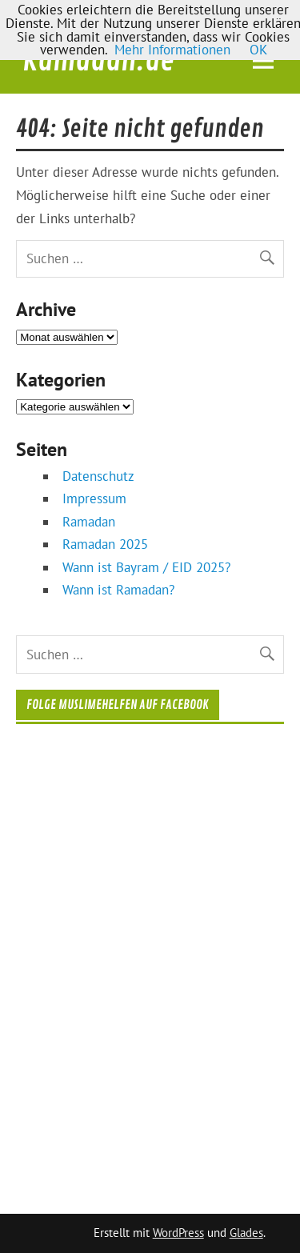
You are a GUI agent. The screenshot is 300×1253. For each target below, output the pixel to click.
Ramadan (88, 521)
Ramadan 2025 (105, 544)
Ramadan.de (98, 60)
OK (258, 49)
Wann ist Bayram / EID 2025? (146, 567)
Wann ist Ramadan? (118, 589)
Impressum (94, 498)
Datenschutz (98, 476)
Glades (246, 1232)
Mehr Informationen (172, 49)
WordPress (178, 1232)
